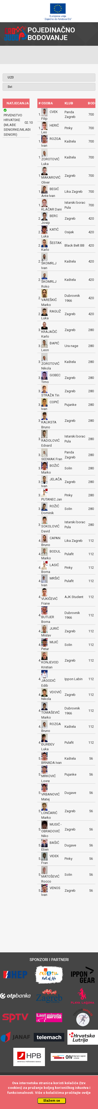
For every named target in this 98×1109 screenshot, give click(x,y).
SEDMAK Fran (51, 459)
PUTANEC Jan (51, 499)
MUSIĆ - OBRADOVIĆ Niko (51, 830)
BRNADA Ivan (51, 763)
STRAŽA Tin (50, 395)
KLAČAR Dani (51, 209)
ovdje (86, 1093)
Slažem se (51, 1100)
